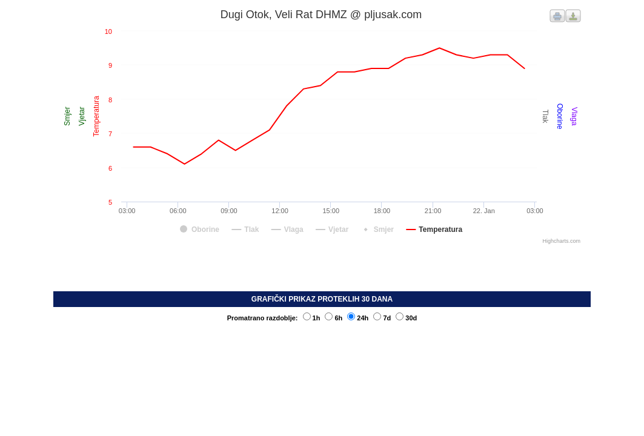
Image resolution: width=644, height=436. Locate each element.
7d (382, 318)
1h (311, 318)
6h (333, 318)
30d (406, 318)
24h (357, 318)
